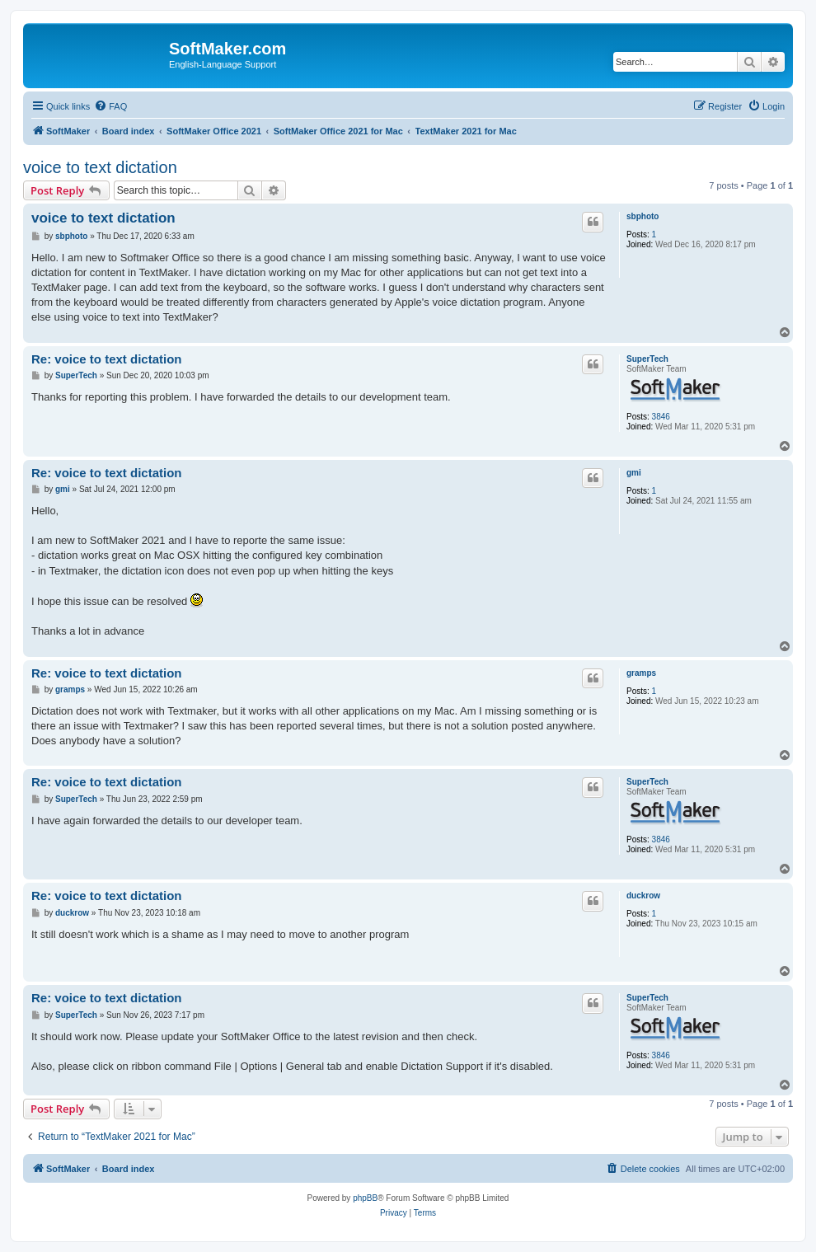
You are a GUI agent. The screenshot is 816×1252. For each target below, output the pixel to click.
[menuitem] (110, 106)
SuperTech (647, 358)
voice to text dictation (100, 167)
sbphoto (642, 216)
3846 (661, 416)
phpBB (365, 1198)
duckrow (643, 895)
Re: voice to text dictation (106, 359)
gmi (633, 472)
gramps (641, 673)
